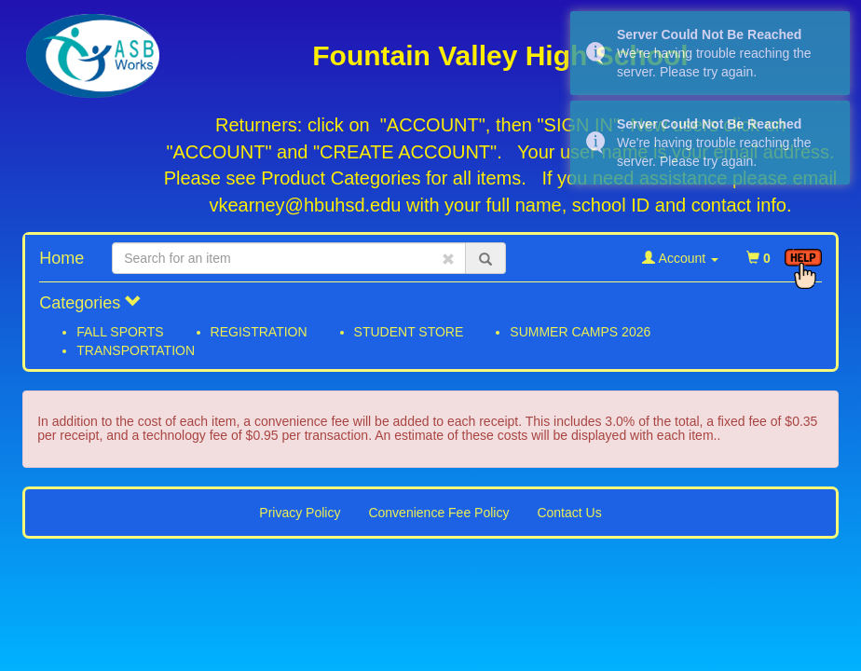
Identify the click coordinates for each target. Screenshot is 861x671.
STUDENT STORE (409, 331)
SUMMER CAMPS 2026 (580, 331)
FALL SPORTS (119, 331)
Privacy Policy (299, 512)
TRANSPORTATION (135, 350)
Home (61, 258)
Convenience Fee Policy (438, 512)
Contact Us (569, 512)
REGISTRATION (259, 331)
